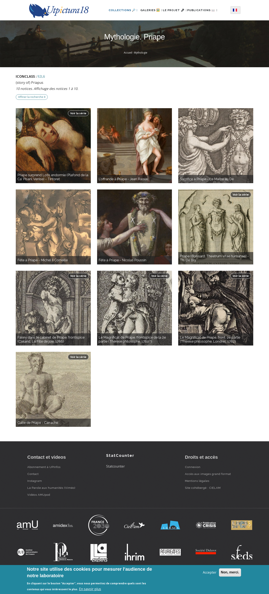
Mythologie (140, 69)
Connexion (192, 483)
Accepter (209, 572)
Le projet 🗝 (177, 9)
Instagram (34, 497)
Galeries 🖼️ (149, 9)
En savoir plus (90, 589)
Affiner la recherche (31, 113)
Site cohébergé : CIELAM (203, 504)
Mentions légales (197, 497)
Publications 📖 (119, 27)
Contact (33, 490)
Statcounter (115, 482)
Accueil (128, 69)
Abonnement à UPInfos (44, 483)
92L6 (41, 93)
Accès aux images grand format (208, 490)
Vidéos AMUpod (38, 511)
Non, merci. (230, 572)
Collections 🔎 (118, 9)
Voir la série (78, 129)
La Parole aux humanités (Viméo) (51, 504)
